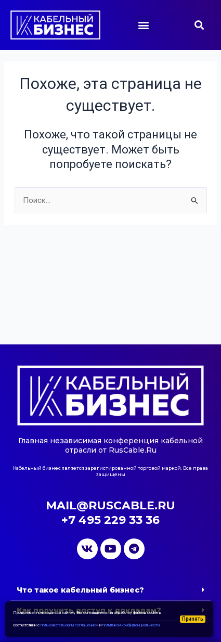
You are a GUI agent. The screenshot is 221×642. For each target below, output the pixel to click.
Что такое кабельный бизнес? (80, 590)
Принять (192, 619)
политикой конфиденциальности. (131, 625)
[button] (143, 24)
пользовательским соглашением (69, 625)
